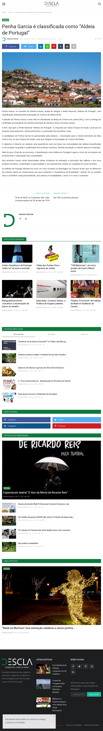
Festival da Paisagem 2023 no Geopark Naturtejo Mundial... (58, 686)
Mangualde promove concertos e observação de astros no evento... (15, 303)
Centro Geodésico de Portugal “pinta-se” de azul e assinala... (17, 267)
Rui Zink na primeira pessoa (65, 197)
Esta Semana (18, 334)
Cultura (10, 12)
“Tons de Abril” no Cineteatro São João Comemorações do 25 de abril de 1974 (32, 199)
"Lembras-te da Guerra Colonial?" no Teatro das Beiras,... (43, 342)
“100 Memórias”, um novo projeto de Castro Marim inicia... (83, 268)
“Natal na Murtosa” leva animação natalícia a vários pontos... (38, 628)
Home (4, 12)
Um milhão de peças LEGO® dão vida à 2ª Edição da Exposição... (46, 517)
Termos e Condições (74, 725)
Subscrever (94, 694)
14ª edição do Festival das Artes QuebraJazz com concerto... (45, 530)
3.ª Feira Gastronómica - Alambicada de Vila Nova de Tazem (44, 381)
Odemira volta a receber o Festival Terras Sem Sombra (42, 355)
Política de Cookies (91, 725)
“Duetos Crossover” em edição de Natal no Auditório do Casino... (86, 303)
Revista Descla (10, 39)
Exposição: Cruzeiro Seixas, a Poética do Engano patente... (50, 302)
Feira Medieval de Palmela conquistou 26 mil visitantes (59, 669)
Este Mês (51, 334)
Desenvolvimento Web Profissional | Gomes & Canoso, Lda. (43, 504)
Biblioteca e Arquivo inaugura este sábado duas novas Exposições (59, 704)
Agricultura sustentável (28, 543)
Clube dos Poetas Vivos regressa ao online (48, 267)
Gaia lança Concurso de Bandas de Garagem (37, 394)
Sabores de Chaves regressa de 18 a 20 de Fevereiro (41, 368)
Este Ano (84, 334)
